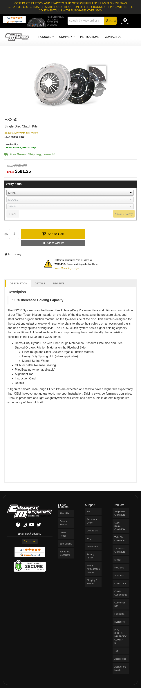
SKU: (7, 136)
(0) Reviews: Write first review (21, 133)
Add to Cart (56, 234)
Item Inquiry (14, 254)
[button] (92, 21)
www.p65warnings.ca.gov (67, 268)
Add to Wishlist (55, 242)
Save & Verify (124, 214)
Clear (12, 214)
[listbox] (70, 193)
